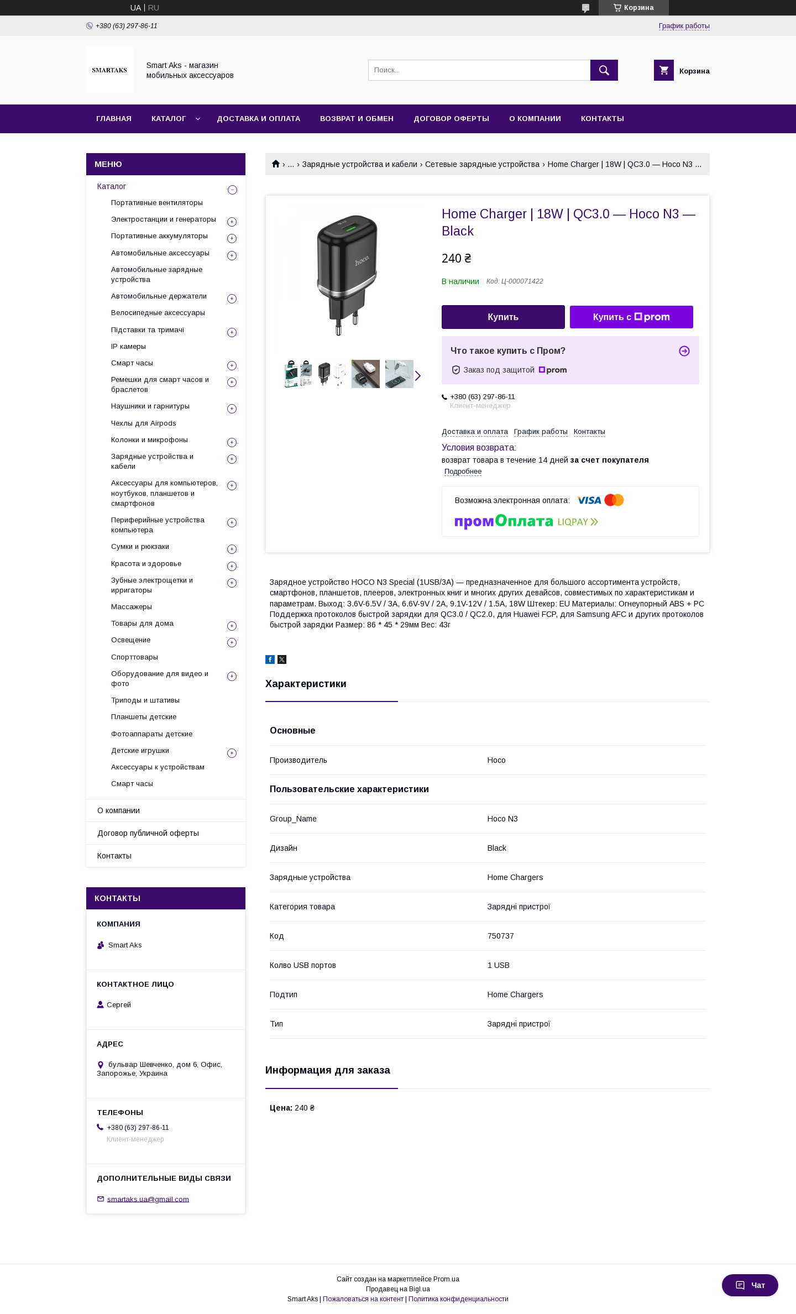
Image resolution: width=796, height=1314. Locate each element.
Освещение (130, 640)
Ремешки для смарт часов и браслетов (160, 384)
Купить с (631, 317)
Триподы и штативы (145, 700)
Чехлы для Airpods (143, 423)
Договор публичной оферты (148, 833)
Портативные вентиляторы (157, 202)
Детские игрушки (140, 750)
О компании (535, 118)
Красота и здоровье (146, 563)
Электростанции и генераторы (163, 219)
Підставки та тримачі (147, 330)
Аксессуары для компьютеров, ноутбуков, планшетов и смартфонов (164, 493)
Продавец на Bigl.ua (398, 1289)
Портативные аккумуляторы (159, 236)
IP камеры (128, 346)
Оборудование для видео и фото (159, 678)
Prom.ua (446, 1279)
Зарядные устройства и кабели (359, 164)
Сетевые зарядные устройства (482, 164)
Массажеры (131, 607)
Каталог (168, 118)
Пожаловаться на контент (363, 1299)
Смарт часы (132, 363)
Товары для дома (142, 623)
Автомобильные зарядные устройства (156, 274)
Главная (114, 118)
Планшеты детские (143, 717)
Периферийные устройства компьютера (158, 525)
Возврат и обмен (357, 118)
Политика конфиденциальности (459, 1299)
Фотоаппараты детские (151, 734)
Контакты (602, 118)
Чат (750, 1285)
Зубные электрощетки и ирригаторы (152, 585)
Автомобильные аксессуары (160, 253)
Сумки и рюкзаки (140, 546)
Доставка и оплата (258, 118)
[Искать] (604, 70)
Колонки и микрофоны (149, 440)
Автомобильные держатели (159, 296)
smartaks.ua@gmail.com (148, 1199)
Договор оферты (451, 118)
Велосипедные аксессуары (158, 312)
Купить (503, 317)
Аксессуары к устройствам (158, 767)
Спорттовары (134, 657)
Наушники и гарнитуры (150, 406)
